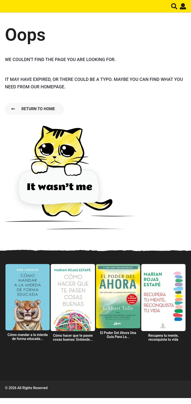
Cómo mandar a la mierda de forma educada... (27, 337)
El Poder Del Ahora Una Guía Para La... (118, 335)
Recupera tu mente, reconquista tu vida (163, 337)
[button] (174, 6)
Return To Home (33, 108)
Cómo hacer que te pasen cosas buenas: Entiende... (73, 337)
